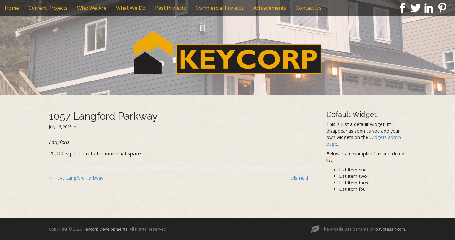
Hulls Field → (301, 178)
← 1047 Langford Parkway (76, 178)
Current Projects (48, 7)
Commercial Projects (220, 7)
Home (12, 7)
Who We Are (91, 7)
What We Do (131, 7)
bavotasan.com (390, 229)
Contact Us (309, 7)
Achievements (269, 7)
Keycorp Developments (105, 229)
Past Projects (170, 7)
